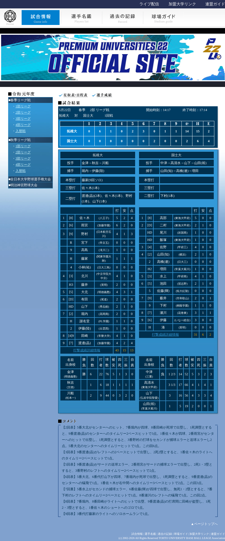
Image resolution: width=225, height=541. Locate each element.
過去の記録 (165, 533)
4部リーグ (23, 125)
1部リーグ (23, 106)
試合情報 (137, 533)
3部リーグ (23, 119)
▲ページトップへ (204, 524)
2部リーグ (23, 112)
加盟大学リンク (182, 4)
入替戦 (20, 131)
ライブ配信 (149, 4)
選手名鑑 (150, 533)
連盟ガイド (215, 4)
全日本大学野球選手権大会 (30, 179)
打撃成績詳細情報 (86, 350)
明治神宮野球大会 (23, 185)
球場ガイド (181, 533)
